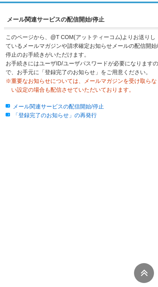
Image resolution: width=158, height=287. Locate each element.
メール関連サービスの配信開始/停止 (58, 107)
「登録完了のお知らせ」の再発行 (55, 115)
